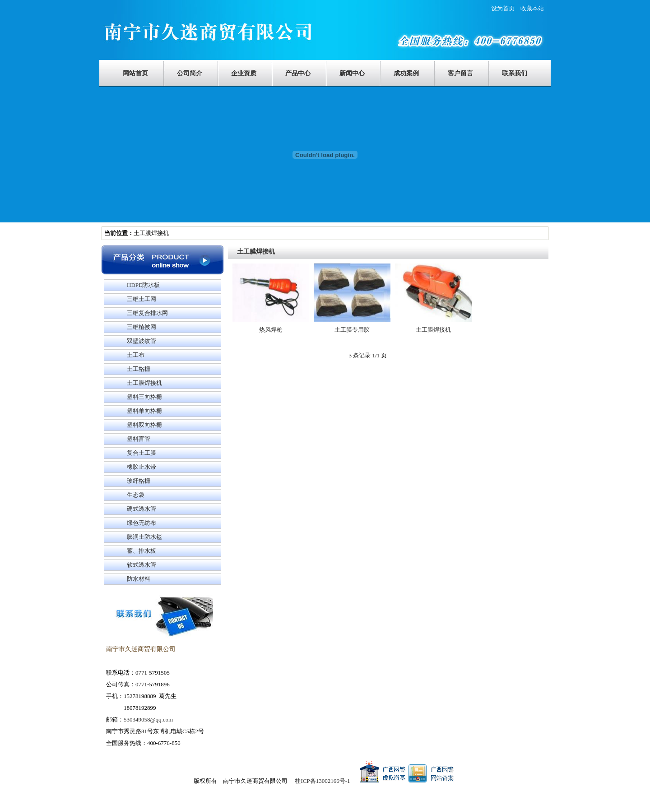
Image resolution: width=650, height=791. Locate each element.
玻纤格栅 (138, 480)
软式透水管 (141, 564)
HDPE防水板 (143, 285)
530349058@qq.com (148, 719)
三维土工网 (141, 299)
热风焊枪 (271, 329)
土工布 (135, 355)
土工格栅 (138, 368)
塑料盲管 (138, 438)
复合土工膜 (141, 452)
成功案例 (406, 73)
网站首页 (135, 73)
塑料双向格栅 (144, 424)
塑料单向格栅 (144, 410)
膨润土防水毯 (144, 536)
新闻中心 (352, 73)
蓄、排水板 (141, 550)
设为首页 (505, 8)
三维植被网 (141, 327)
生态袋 (135, 494)
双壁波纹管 (141, 341)
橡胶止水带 (141, 466)
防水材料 (138, 578)
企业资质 (243, 73)
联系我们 (514, 73)
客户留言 (460, 73)
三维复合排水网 (147, 313)
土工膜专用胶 (352, 329)
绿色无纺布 (141, 522)
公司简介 (189, 73)
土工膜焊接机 (144, 382)
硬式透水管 (141, 508)
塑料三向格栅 (144, 396)
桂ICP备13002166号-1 (322, 780)
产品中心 (298, 73)
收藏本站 (532, 8)
